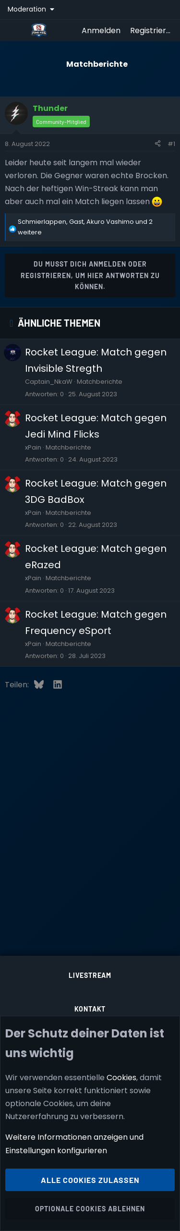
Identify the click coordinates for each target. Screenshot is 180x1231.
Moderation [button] (28, 9)
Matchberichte (99, 381)
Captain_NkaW (48, 381)
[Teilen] (157, 144)
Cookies (121, 1077)
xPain (33, 447)
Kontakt (90, 1009)
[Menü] (15, 30)
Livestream (90, 975)
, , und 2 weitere (85, 227)
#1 (171, 143)
